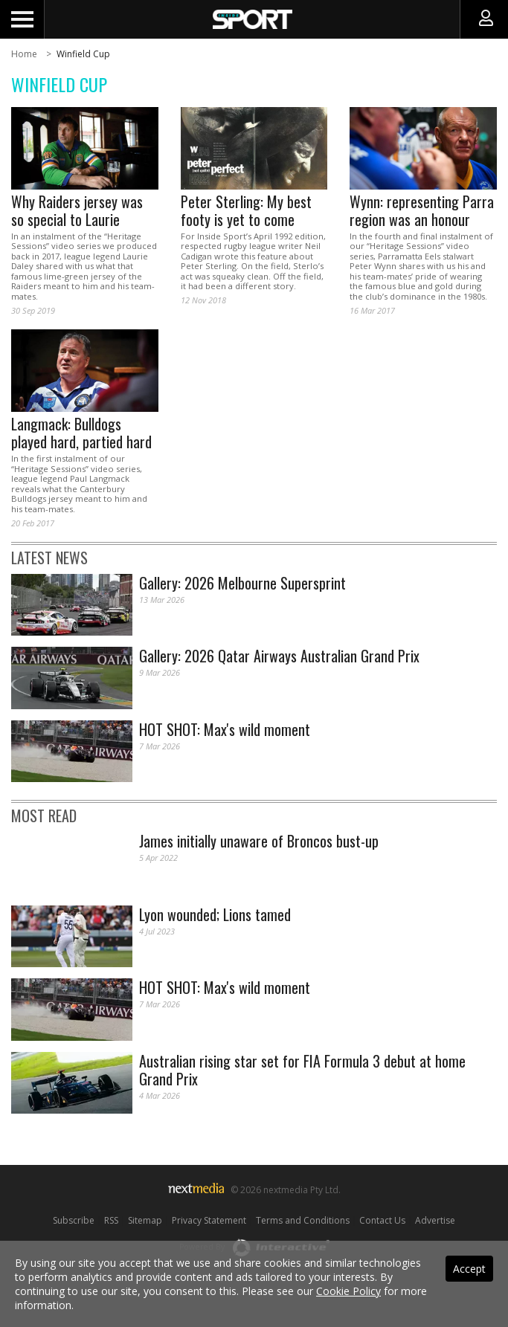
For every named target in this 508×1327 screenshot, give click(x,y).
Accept (469, 1269)
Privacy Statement (209, 1220)
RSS (111, 1220)
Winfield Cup (83, 54)
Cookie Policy (348, 1291)
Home (24, 54)
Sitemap (145, 1220)
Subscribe (73, 1220)
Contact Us (382, 1220)
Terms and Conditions (303, 1220)
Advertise (435, 1220)
